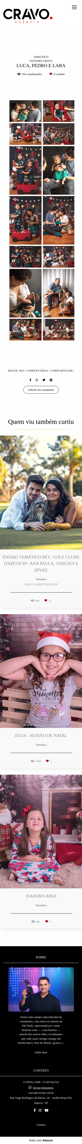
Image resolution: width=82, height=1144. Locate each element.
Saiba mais (41, 1052)
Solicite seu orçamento (41, 389)
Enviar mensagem (43, 1087)
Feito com (41, 1140)
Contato (41, 1124)
